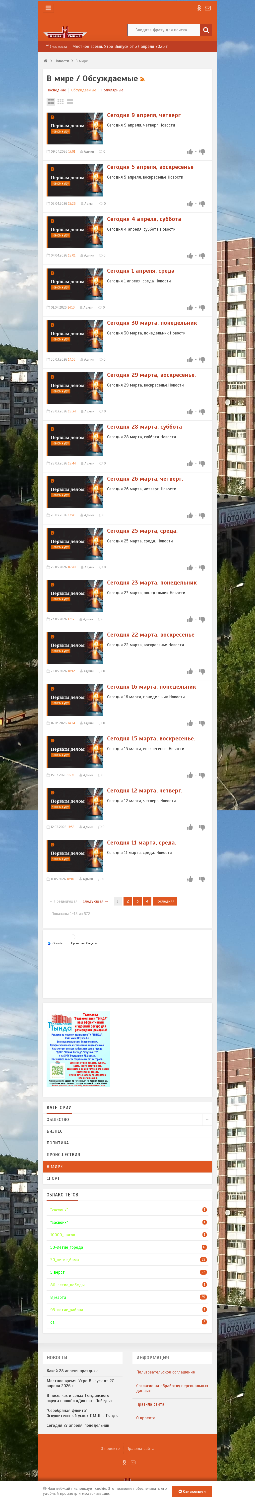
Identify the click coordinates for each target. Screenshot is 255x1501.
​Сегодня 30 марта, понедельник (152, 322)
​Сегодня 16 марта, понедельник (151, 686)
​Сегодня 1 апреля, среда (141, 270)
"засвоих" (59, 1222)
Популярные (112, 90)
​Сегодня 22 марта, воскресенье (150, 634)
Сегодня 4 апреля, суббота (144, 219)
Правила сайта (150, 1404)
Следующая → (96, 901)
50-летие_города (66, 1247)
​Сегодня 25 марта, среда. (142, 530)
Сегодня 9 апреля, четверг (144, 115)
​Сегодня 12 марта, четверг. (144, 790)
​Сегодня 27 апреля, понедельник (78, 1425)
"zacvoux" (59, 1210)
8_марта (58, 1297)
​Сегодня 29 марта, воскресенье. (151, 375)
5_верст (57, 1272)
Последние (56, 90)
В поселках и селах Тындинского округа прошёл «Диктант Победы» (80, 1398)
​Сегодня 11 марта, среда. (141, 842)
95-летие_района (66, 1309)
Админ (89, 151)
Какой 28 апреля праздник (72, 1370)
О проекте (145, 1418)
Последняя (165, 901)
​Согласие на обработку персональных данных (172, 1388)
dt (52, 1322)
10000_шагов (62, 1235)
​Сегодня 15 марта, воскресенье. (151, 738)
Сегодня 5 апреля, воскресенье (150, 167)
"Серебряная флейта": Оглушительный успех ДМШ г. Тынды (83, 1413)
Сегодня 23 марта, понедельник (152, 582)
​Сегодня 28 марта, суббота (144, 426)
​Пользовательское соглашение (165, 1372)
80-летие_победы (67, 1285)
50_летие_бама (64, 1259)
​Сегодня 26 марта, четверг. (145, 478)
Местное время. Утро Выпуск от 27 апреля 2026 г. (120, 46)
